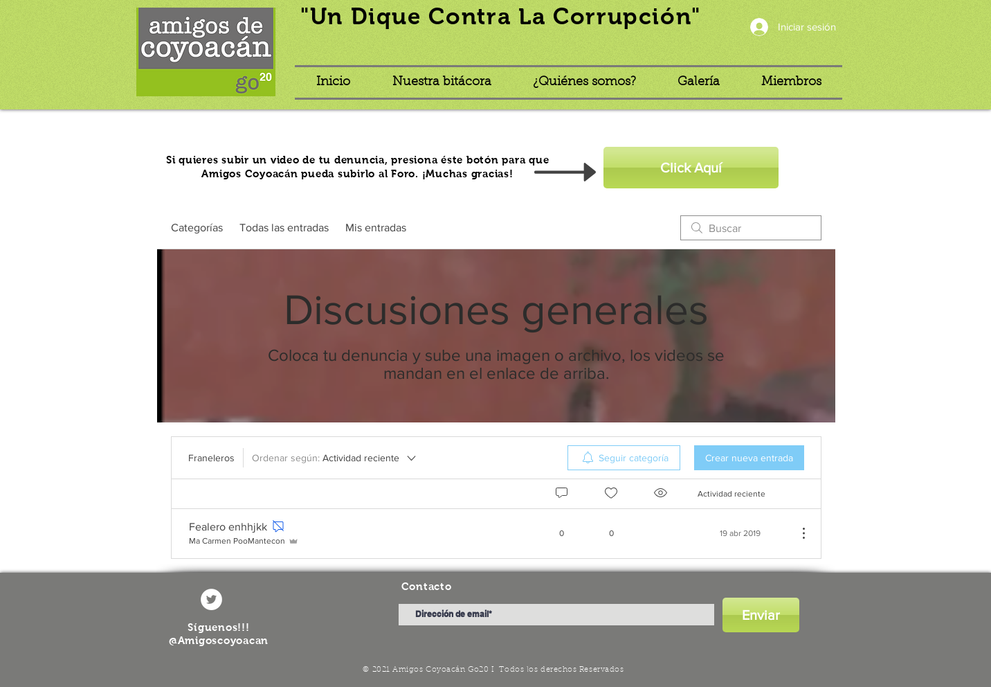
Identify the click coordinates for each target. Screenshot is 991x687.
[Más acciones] (796, 533)
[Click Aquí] (691, 167)
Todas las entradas (284, 227)
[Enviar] (760, 615)
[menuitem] (623, 457)
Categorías (197, 227)
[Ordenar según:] (335, 457)
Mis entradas (375, 227)
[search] (750, 227)
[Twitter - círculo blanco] (211, 599)
